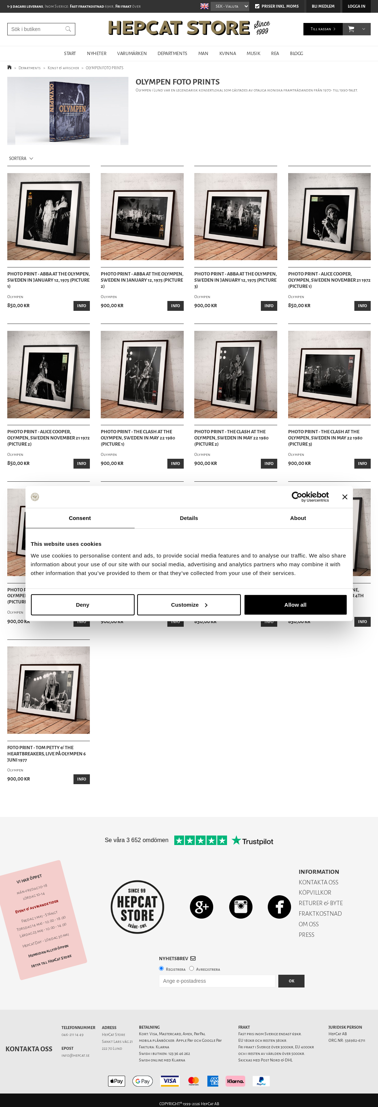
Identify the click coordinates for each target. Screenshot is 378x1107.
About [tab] (298, 518)
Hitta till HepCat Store (51, 961)
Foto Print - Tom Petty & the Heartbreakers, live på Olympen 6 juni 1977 (46, 754)
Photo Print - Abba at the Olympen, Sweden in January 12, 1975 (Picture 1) (48, 280)
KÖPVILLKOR (315, 892)
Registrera (176, 969)
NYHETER (96, 53)
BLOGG (296, 53)
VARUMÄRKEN (132, 53)
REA (275, 53)
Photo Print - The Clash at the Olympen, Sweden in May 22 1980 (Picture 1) (138, 438)
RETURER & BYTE (321, 903)
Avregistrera (208, 969)
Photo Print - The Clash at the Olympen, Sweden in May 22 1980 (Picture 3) (325, 438)
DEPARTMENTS (172, 53)
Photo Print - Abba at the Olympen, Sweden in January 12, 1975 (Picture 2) (142, 280)
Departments (30, 68)
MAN (203, 53)
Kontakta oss (28, 1049)
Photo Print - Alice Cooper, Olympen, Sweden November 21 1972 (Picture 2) (48, 438)
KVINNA (227, 53)
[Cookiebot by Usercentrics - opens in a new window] (297, 497)
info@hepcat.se (75, 1055)
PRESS (306, 935)
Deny (82, 604)
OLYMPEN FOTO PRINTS (104, 68)
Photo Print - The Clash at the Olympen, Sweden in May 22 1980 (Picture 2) (231, 438)
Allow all (296, 604)
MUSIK (253, 53)
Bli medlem (323, 6)
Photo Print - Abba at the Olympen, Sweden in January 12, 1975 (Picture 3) (235, 280)
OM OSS (309, 924)
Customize (189, 604)
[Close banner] (344, 497)
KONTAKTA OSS (318, 882)
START (70, 53)
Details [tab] (189, 518)
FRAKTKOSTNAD (320, 914)
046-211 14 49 (72, 1034)
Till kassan (321, 29)
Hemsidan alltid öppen (48, 951)
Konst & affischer (63, 68)
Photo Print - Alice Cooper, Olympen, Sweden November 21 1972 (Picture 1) (329, 280)
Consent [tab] (80, 518)
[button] (351, 29)
